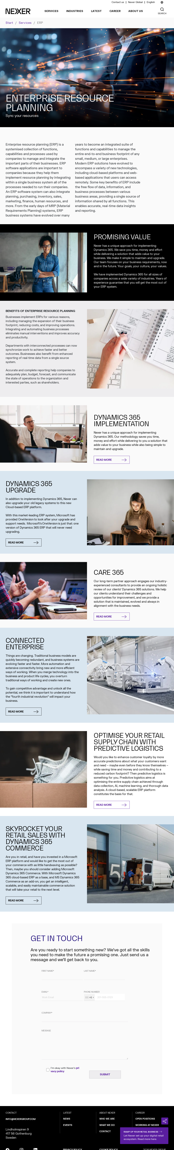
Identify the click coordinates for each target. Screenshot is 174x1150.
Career (115, 11)
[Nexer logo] (18, 11)
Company (46, 1013)
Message (46, 1030)
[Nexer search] (162, 9)
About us (135, 11)
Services (51, 11)
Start (9, 23)
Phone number (92, 992)
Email (44, 992)
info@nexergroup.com (21, 1119)
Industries (74, 11)
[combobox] (89, 997)
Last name (89, 971)
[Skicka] (105, 1074)
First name (47, 971)
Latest (96, 11)
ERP (40, 23)
